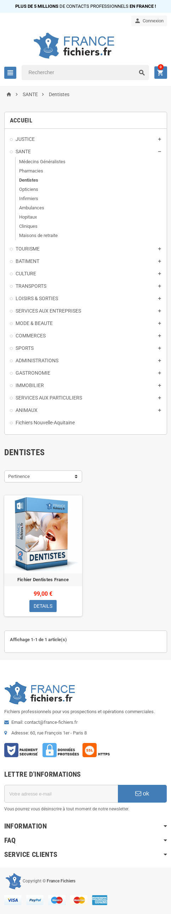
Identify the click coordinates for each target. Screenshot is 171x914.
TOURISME (28, 249)
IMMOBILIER (30, 385)
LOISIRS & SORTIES (37, 298)
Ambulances (31, 207)
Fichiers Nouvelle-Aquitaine (45, 422)
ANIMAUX (27, 410)
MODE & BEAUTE (34, 323)
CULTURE (26, 273)
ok (142, 793)
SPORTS (25, 348)
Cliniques (28, 226)
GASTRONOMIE (33, 373)
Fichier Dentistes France (43, 579)
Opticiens (28, 189)
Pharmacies (31, 171)
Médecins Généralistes (42, 161)
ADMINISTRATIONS (37, 360)
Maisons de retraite (38, 235)
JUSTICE (25, 139)
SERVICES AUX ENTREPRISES (48, 311)
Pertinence (19, 476)
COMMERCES (31, 335)
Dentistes (28, 180)
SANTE (23, 151)
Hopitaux (28, 217)
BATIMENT (27, 261)
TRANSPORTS (31, 286)
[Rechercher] (85, 72)
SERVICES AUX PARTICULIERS (49, 398)
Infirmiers (28, 198)
